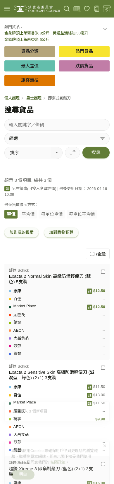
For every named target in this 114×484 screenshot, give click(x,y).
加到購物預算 (61, 232)
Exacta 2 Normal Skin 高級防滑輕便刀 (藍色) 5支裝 (50, 279)
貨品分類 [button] (30, 51)
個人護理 (12, 98)
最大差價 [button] (30, 65)
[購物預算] (97, 9)
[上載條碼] (77, 9)
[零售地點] (107, 9)
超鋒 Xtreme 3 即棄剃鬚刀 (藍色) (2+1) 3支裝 (51, 471)
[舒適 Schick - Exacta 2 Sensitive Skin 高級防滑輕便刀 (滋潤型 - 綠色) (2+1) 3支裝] (103, 368)
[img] (7, 9)
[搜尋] (67, 9)
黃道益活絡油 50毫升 (71, 33)
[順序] (72, 152)
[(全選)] (92, 254)
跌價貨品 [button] (84, 65)
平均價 (28, 214)
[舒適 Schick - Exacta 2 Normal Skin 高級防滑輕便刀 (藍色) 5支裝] (103, 272)
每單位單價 (52, 214)
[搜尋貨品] (57, 125)
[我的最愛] (87, 9)
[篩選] (57, 138)
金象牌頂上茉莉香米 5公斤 (26, 39)
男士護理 (34, 98)
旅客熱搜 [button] (30, 80)
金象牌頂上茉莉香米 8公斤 (26, 33)
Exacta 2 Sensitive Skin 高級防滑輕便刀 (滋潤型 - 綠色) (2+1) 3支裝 (51, 375)
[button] (105, 30)
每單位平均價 (82, 214)
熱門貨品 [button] (84, 51)
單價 (11, 214)
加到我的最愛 (21, 232)
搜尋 (95, 152)
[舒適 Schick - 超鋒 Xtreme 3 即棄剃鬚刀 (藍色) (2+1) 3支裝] (103, 464)
